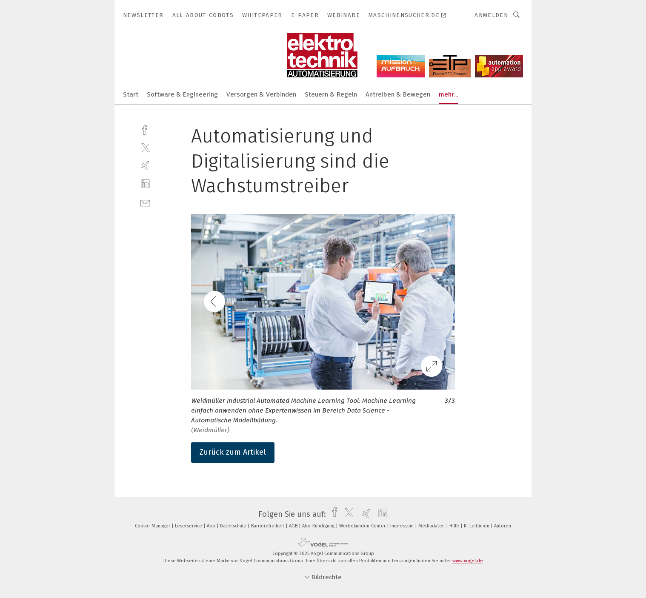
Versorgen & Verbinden (261, 94)
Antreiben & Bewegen (398, 94)
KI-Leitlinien (477, 526)
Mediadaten (432, 526)
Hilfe (454, 526)
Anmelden (491, 15)
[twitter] (145, 147)
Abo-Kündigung (319, 526)
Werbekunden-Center (363, 526)
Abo (212, 526)
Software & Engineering (182, 94)
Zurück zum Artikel (233, 452)
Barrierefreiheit (268, 526)
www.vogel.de (467, 561)
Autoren (502, 526)
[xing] (145, 165)
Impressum (402, 526)
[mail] (145, 202)
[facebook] (145, 129)
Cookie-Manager (153, 526)
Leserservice (189, 526)
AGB (294, 526)
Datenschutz (234, 526)
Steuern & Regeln (331, 94)
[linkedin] (145, 184)
